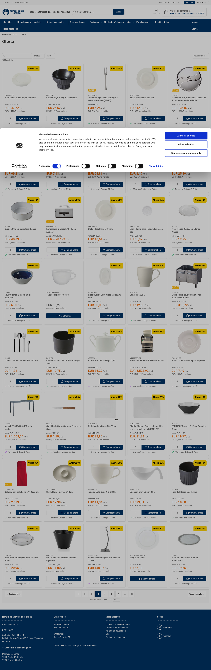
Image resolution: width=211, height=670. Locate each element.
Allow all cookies (186, 7)
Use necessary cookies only (186, 24)
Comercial (113, 342)
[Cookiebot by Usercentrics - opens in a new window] (19, 38)
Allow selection (186, 16)
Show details (156, 38)
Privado (96, 342)
